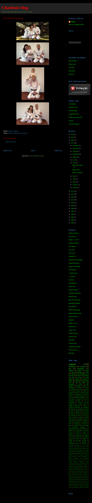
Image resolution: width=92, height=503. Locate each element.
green (72, 438)
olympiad (80, 419)
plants (70, 392)
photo (78, 400)
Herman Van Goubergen (76, 260)
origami (72, 364)
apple (84, 432)
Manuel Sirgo (72, 296)
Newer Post (7, 151)
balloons (71, 466)
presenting (71, 481)
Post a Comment (11, 142)
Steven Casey (72, 336)
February (75, 185)
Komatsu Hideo (73, 290)
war (71, 487)
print (82, 481)
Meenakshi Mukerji (74, 303)
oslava (71, 479)
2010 (72, 203)
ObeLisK (71, 320)
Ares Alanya (72, 236)
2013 (72, 194)
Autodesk (71, 384)
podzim (84, 442)
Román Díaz (72, 326)
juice (86, 474)
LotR (80, 384)
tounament (71, 443)
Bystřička (71, 445)
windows (76, 487)
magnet (80, 476)
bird (72, 409)
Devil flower (85, 410)
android (72, 464)
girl (73, 377)
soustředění (72, 402)
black (77, 414)
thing (87, 484)
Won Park (71, 353)
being (79, 377)
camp (81, 467)
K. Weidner (86, 425)
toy (71, 485)
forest (85, 415)
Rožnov (80, 430)
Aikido (76, 422)
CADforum (77, 423)
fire (86, 471)
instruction (78, 440)
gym (81, 472)
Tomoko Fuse (72, 343)
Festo (70, 425)
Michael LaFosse (73, 454)
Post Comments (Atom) (37, 156)
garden (79, 386)
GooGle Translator (74, 124)
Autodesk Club (73, 107)
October (75, 151)
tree (78, 443)
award (77, 433)
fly (81, 437)
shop (75, 482)
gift (69, 472)
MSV (74, 451)
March (75, 182)
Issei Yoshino (72, 270)
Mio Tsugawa (72, 306)
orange (87, 477)
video (81, 485)
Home (33, 151)
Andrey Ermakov (74, 233)
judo (18, 133)
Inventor (78, 375)
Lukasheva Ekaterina (75, 293)
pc (77, 442)
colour (85, 469)
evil (72, 437)
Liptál (84, 379)
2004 (72, 220)
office (85, 391)
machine (78, 391)
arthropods (86, 407)
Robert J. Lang (73, 323)
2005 (72, 217)
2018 (72, 134)
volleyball (86, 485)
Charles (73, 22)
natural (70, 442)
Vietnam (81, 461)
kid (21, 133)
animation (79, 464)
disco (73, 471)
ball (77, 397)
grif (77, 472)
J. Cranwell (72, 276)
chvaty (74, 469)
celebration (78, 381)
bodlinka (82, 397)
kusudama (80, 369)
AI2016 (71, 422)
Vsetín (72, 397)
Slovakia (77, 432)
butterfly (71, 435)
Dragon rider (76, 169)
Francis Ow (72, 253)
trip (70, 369)
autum (85, 464)
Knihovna (71, 74)
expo (76, 437)
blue (86, 466)
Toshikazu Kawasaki (75, 346)
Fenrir (84, 423)
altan (87, 463)
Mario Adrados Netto (82, 453)
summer (80, 372)
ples (80, 479)
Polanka (70, 458)
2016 (72, 140)
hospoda (84, 438)
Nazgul (81, 454)
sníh (75, 420)
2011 (72, 200)
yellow (81, 487)
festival (71, 375)
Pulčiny (71, 396)
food (72, 391)
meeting (70, 477)
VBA (87, 396)
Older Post (58, 151)
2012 (72, 197)
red (86, 481)
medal (85, 476)
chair (70, 469)
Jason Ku (71, 280)
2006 (72, 214)
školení (84, 443)
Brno (70, 423)
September (76, 154)
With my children (77, 172)
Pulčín (70, 381)
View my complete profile (76, 24)
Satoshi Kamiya (73, 333)
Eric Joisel (72, 250)
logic (70, 476)
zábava (84, 382)
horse (70, 474)
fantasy (87, 389)
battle (76, 466)
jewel (80, 474)
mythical (73, 419)
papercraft (71, 400)
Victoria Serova (73, 350)
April (74, 179)
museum (77, 477)
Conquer (78, 445)
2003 (72, 223)
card (86, 467)
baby (72, 414)
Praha (84, 405)
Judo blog (71, 67)
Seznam (71, 120)
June (74, 163)
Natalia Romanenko (74, 310)
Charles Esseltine (74, 243)
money (87, 409)
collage (80, 469)
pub (86, 419)
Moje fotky (72, 71)
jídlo (81, 417)
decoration (72, 367)
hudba (70, 440)
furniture (86, 437)
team (78, 484)
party (85, 386)
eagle (82, 471)
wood (81, 392)
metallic (87, 417)
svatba (85, 482)
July (74, 160)
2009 (72, 205)
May (74, 176)
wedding (84, 420)
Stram (85, 459)
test (79, 420)
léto (85, 399)
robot (70, 482)
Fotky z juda (72, 64)
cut (69, 471)
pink (76, 479)
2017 (72, 137)
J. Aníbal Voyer (73, 273)
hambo (85, 472)
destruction (79, 435)
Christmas (79, 387)
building (76, 467)
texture (82, 484)
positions (85, 479)
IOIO (72, 412)
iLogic (75, 474)
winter (75, 392)
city (76, 409)
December (76, 145)
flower (72, 399)
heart (78, 438)
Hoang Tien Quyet (74, 263)
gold (73, 472)
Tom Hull (71, 340)
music (82, 477)
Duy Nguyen (72, 246)
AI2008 (80, 402)
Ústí (86, 487)
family (15, 133)
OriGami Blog (73, 110)
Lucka (80, 389)
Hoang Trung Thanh (74, 266)
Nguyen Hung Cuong (75, 313)
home (75, 417)
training (71, 387)
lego (85, 440)
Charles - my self (74, 240)
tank (74, 484)
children (10, 133)
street (80, 482)
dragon (79, 370)
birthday (81, 466)
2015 (72, 143)
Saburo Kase (72, 330)
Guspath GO (72, 256)
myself (74, 374)
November (76, 148)
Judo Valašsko (73, 61)
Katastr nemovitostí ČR (75, 117)
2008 (72, 208)
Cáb (83, 445)
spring (77, 410)
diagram (87, 435)
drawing (73, 415)
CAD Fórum (72, 104)
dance (87, 414)
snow (72, 410)
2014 (72, 191)
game (70, 417)
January (75, 187)
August (75, 157)
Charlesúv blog (15, 7)
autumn (71, 433)
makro (77, 379)
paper (87, 370)
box (88, 397)
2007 (72, 211)
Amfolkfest (82, 374)
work (87, 372)
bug (82, 414)
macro (74, 476)
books (84, 433)
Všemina (76, 463)
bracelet (70, 467)
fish (79, 415)
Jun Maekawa (73, 283)
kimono (25, 133)
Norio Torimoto (73, 316)
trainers (75, 485)
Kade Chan (72, 286)
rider (70, 420)
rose (85, 400)
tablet (70, 484)
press (77, 481)
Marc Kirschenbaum (74, 300)
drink (78, 471)
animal (82, 367)
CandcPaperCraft (74, 114)
